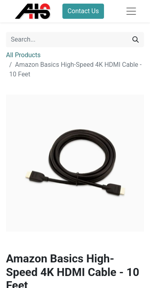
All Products (23, 55)
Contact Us (83, 11)
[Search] (135, 39)
